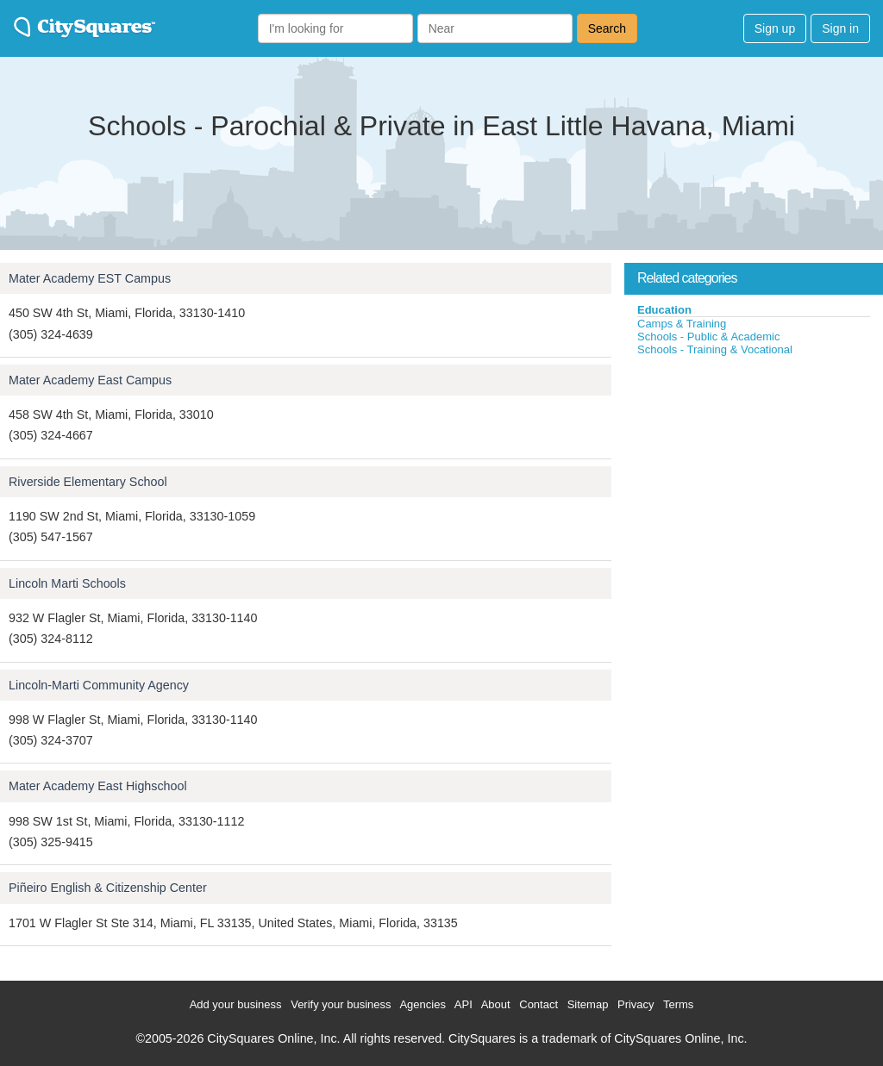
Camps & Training (681, 323)
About (495, 1004)
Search (607, 28)
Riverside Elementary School (88, 482)
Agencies (422, 1004)
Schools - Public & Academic (708, 336)
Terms (678, 1004)
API (463, 1004)
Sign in (840, 28)
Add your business (236, 1004)
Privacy (635, 1004)
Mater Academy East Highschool (98, 786)
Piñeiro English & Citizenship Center (108, 888)
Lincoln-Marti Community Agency (99, 685)
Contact (538, 1004)
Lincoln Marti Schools (67, 583)
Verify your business (341, 1004)
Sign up (775, 28)
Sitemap (588, 1004)
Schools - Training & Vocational (714, 349)
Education (664, 309)
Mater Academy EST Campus (90, 278)
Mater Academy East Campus (90, 380)
